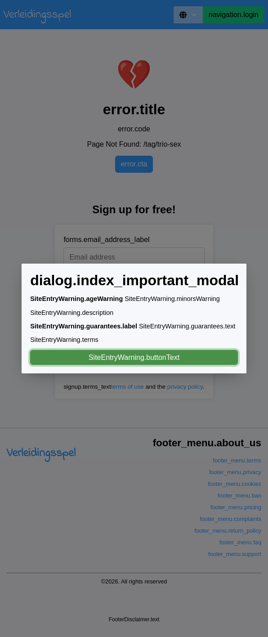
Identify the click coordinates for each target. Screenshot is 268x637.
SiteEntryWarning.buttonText (134, 357)
